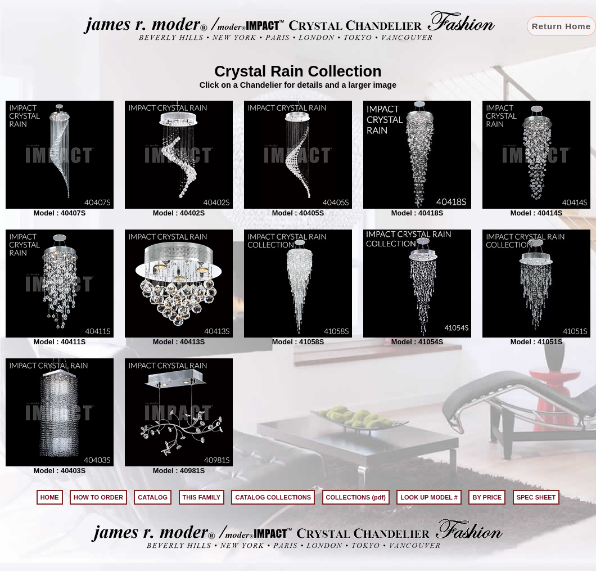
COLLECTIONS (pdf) (356, 497)
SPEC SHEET (536, 497)
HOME (49, 497)
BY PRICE (487, 497)
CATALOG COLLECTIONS (273, 497)
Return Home (561, 26)
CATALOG (153, 497)
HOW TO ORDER (98, 497)
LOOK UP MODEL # (429, 497)
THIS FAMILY (201, 497)
